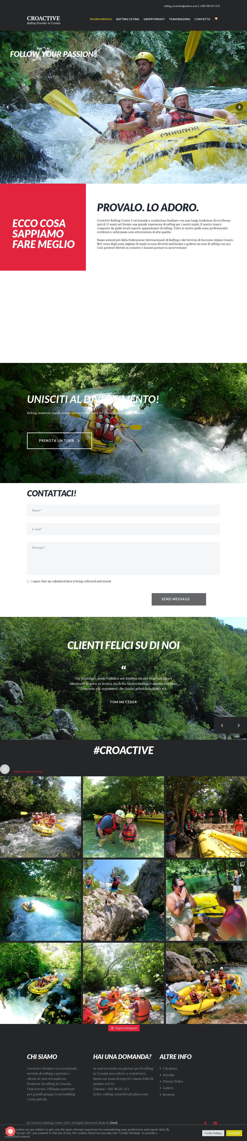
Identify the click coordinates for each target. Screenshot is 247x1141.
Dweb (114, 1123)
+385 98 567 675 (210, 6)
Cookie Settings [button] (213, 1133)
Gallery (168, 1088)
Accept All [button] (234, 1133)
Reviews (169, 1094)
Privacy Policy (173, 1081)
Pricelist (169, 1075)
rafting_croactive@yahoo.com (180, 6)
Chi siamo (170, 1068)
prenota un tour (56, 441)
